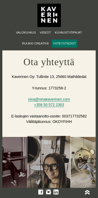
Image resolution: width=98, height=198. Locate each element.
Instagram (48, 192)
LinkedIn (56, 192)
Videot (45, 32)
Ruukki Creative (35, 43)
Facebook (40, 192)
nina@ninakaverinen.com (49, 99)
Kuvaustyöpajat (68, 32)
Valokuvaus (26, 32)
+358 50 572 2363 (49, 105)
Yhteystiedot (64, 43)
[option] (49, 163)
